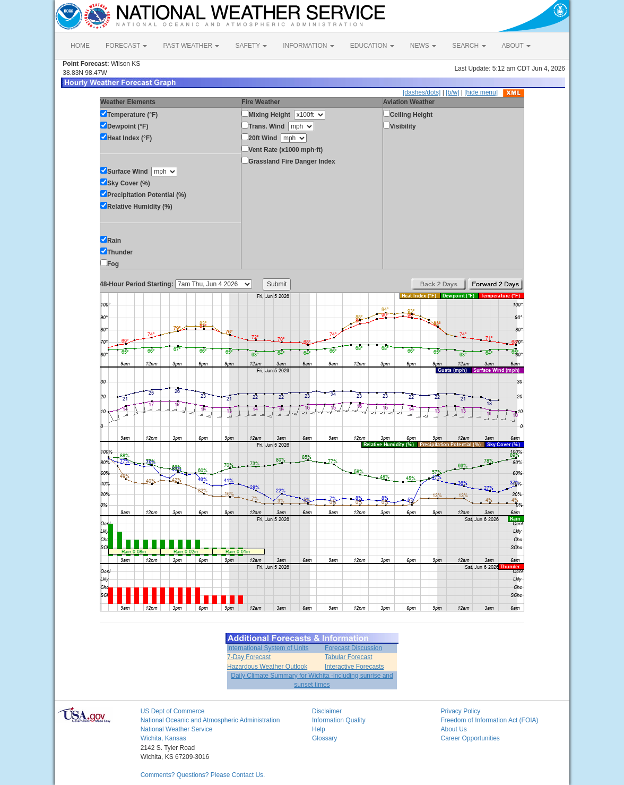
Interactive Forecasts (354, 666)
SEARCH (469, 45)
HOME (80, 45)
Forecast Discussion (353, 648)
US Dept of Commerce (173, 711)
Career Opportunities (469, 738)
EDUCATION (372, 45)
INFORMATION (308, 45)
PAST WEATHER (191, 45)
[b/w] (452, 92)
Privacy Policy (460, 711)
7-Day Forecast (249, 657)
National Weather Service (177, 729)
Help (318, 729)
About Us (453, 729)
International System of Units (267, 648)
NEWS (423, 45)
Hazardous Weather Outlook (267, 666)
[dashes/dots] (421, 92)
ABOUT (516, 45)
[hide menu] (481, 92)
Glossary (324, 738)
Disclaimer (327, 711)
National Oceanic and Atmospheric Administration (210, 720)
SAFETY (251, 45)
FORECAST (126, 45)
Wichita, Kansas (163, 738)
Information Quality (339, 720)
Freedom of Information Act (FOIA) (489, 720)
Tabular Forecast (348, 657)
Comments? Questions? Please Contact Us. (203, 775)
